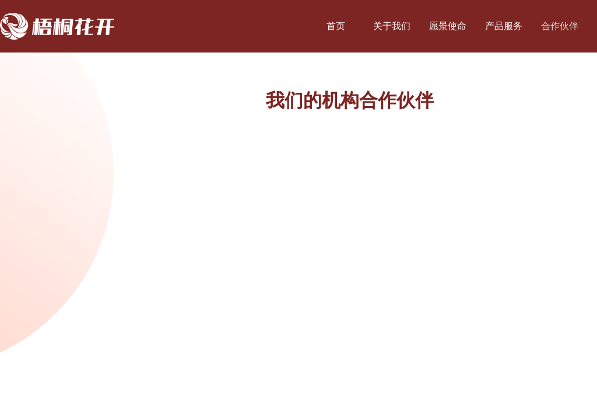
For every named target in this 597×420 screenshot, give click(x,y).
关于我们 (391, 26)
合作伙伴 (559, 26)
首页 (335, 26)
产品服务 (503, 26)
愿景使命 (447, 26)
